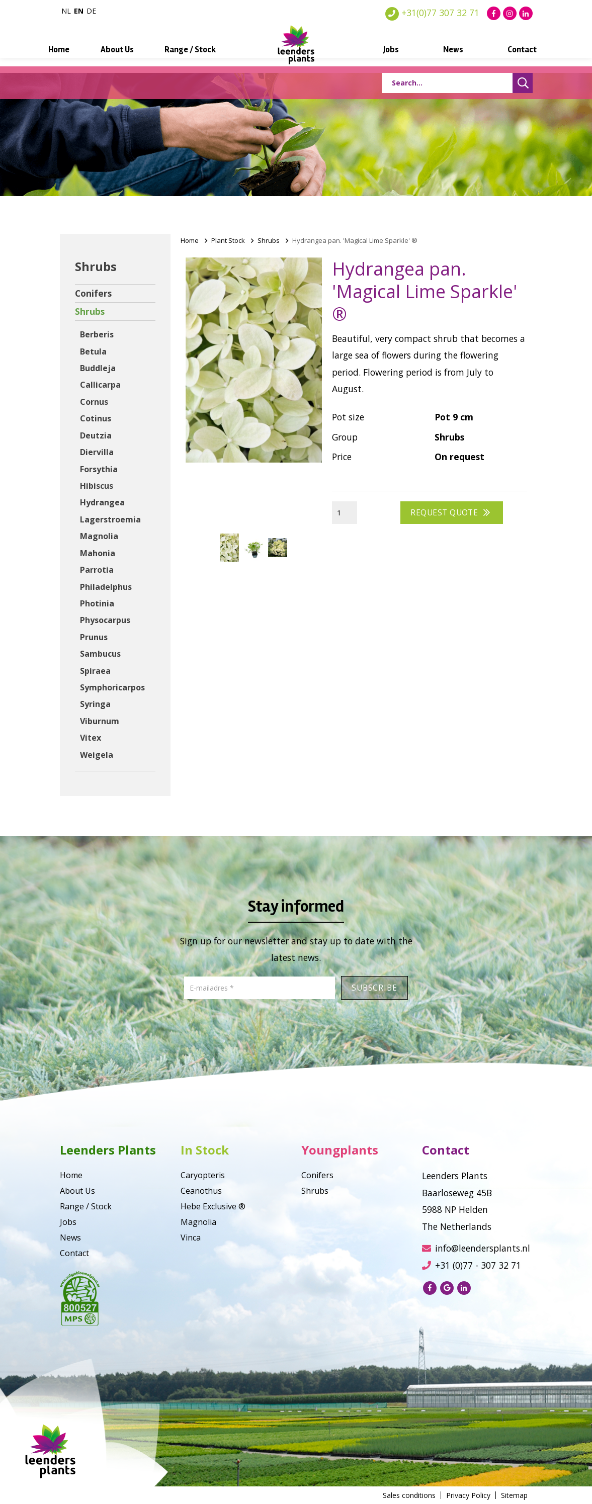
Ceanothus (201, 1190)
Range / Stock (197, 49)
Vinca (191, 1237)
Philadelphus (106, 586)
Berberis (97, 334)
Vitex (90, 737)
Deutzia (96, 435)
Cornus (94, 401)
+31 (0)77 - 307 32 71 (471, 1265)
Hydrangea (102, 502)
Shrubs (90, 311)
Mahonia (97, 553)
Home (78, 49)
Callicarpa (100, 384)
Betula (93, 351)
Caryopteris (203, 1175)
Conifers (93, 293)
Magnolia (99, 536)
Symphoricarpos (112, 687)
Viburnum (99, 721)
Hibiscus (96, 485)
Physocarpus (105, 620)
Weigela (96, 754)
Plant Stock (228, 240)
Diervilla (97, 452)
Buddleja (98, 368)
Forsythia (99, 469)
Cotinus (95, 418)
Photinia (97, 603)
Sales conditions (409, 1495)
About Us (130, 49)
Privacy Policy (468, 1495)
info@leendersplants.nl (476, 1248)
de (91, 11)
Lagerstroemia (110, 519)
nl (66, 11)
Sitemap (514, 1495)
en (78, 11)
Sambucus (100, 653)
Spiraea (95, 670)
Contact (503, 49)
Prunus (94, 637)
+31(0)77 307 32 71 (432, 13)
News (440, 49)
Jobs (384, 49)
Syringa (95, 704)
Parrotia (97, 569)
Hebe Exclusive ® (213, 1206)
